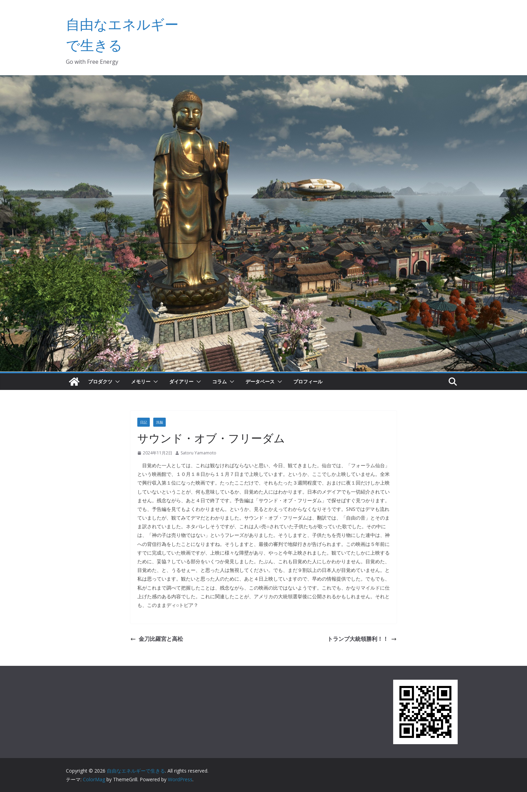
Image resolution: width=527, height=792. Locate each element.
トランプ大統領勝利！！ (362, 639)
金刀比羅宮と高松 (156, 639)
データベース (260, 381)
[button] (116, 381)
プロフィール (307, 381)
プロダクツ (100, 381)
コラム (219, 381)
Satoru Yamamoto (198, 453)
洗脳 (159, 422)
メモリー (140, 381)
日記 (143, 422)
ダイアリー (181, 381)
